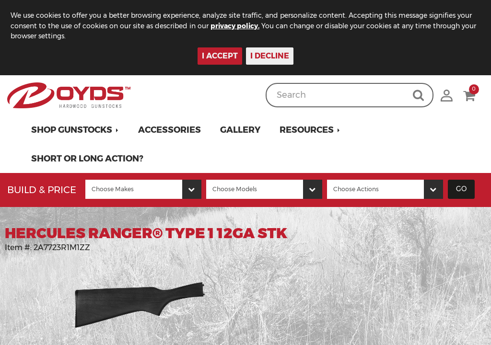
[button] (75, 129)
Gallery (240, 130)
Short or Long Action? (87, 158)
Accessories (169, 130)
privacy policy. (234, 26)
